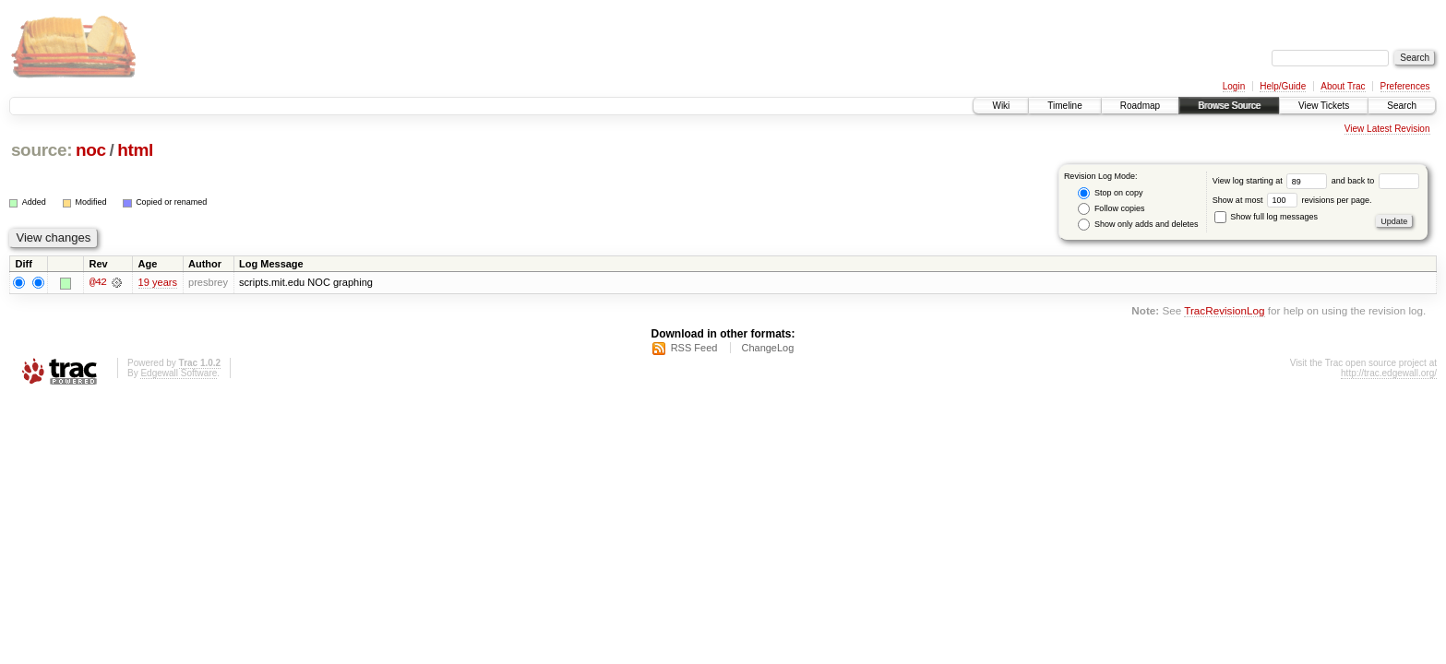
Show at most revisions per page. (1292, 200)
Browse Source (1229, 106)
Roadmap (1140, 106)
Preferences (1405, 86)
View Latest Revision (1387, 129)
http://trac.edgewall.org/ (1389, 373)
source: (41, 150)
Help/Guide (1283, 86)
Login (1234, 86)
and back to (1375, 180)
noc (91, 150)
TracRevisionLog (1224, 311)
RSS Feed (694, 347)
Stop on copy (1110, 193)
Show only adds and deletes (1138, 225)
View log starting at (1272, 180)
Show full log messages (1266, 216)
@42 (98, 282)
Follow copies (1111, 209)
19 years (157, 282)
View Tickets (1323, 106)
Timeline (1064, 106)
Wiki (1001, 106)
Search (1401, 106)
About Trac (1343, 86)
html (135, 150)
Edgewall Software (178, 373)
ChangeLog (767, 347)
